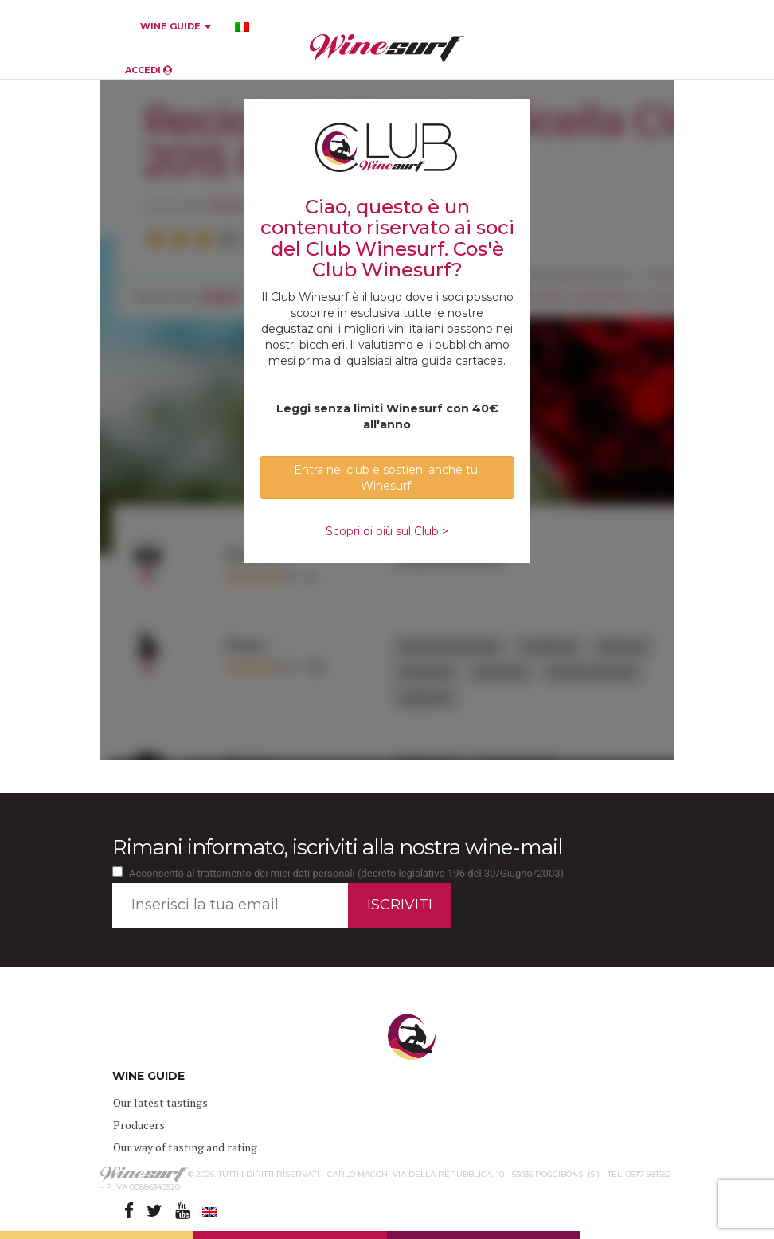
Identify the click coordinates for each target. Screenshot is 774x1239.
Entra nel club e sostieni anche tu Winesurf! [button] (387, 478)
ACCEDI (148, 70)
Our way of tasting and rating (185, 1147)
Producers (139, 1124)
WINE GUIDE (175, 26)
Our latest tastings (160, 1102)
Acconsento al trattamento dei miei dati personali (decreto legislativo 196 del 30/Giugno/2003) (346, 873)
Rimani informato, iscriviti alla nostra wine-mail (337, 847)
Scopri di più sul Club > (387, 531)
